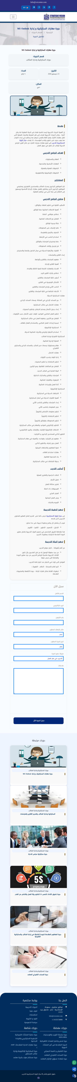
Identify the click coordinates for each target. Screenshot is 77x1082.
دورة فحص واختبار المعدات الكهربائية (53, 1040)
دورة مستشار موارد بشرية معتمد (25, 1057)
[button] (74, 1069)
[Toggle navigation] (13, 16)
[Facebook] (54, 7)
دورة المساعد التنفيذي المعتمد (55, 1054)
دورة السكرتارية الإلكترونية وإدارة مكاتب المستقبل (25, 1052)
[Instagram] (38, 7)
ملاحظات (61, 665)
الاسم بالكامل (59, 593)
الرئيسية (49, 32)
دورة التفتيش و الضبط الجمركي (55, 1051)
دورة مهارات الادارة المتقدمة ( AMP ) (24, 1045)
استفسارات (33, 1014)
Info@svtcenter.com (38, 2)
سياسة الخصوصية (30, 1022)
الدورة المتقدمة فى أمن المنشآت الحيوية (55, 1045)
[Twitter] (49, 7)
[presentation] (38, 704)
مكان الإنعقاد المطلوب (56, 629)
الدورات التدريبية (31, 1006)
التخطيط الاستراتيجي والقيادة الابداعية (26, 1039)
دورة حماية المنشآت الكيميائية (26, 1034)
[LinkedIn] (43, 7)
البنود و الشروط (31, 1018)
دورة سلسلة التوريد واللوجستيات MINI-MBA (55, 1035)
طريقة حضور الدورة (58, 653)
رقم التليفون (60, 617)
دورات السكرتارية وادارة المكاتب (38, 59)
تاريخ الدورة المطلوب (57, 641)
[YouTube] (33, 7)
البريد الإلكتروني (58, 605)
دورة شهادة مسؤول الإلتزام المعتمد (53, 1058)
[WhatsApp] (74, 1062)
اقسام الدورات (37, 32)
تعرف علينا (33, 1010)
